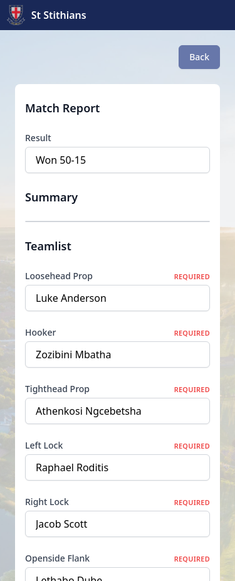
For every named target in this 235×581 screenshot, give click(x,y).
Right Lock (47, 502)
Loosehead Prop (59, 276)
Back (199, 57)
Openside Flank (57, 558)
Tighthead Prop (57, 389)
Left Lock (44, 445)
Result (38, 138)
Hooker (40, 332)
